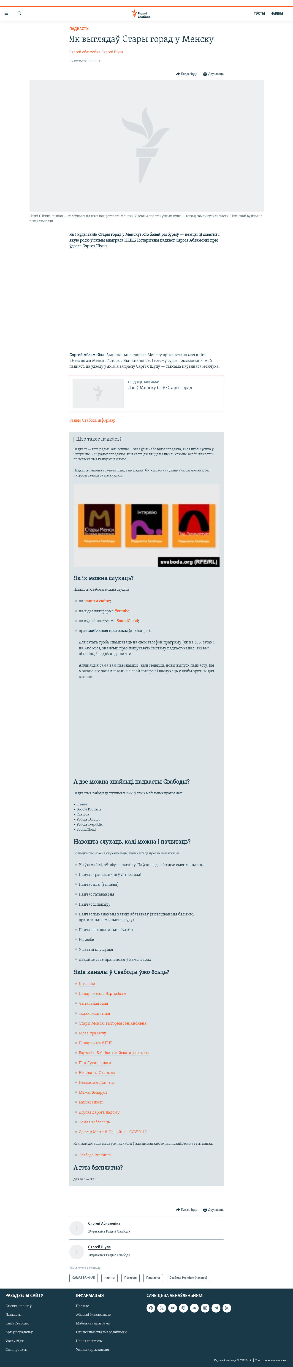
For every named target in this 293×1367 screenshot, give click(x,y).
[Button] (187, 74)
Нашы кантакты (89, 1341)
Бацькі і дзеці (91, 1102)
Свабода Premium (95, 1155)
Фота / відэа (15, 1341)
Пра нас (82, 1306)
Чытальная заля (93, 1003)
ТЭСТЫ (259, 14)
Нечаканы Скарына (97, 1073)
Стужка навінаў (18, 1306)
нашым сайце (97, 601)
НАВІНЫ (277, 14)
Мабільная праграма (93, 1323)
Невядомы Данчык (96, 1083)
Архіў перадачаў (19, 1332)
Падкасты (79, 29)
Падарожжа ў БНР (95, 1043)
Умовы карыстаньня (92, 1349)
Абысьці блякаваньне (93, 1315)
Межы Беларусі (93, 1092)
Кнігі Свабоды (17, 1323)
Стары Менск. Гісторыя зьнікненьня (112, 1023)
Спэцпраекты (16, 1349)
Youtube (122, 611)
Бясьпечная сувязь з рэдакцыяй (101, 1332)
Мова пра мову (92, 1033)
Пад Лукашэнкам (95, 1063)
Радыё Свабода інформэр (92, 420)
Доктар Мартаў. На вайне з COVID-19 (112, 1132)
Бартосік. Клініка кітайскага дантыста (114, 1053)
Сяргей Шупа (112, 52)
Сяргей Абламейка (84, 52)
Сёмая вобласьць (94, 1122)
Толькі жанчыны (94, 1014)
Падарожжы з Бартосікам (102, 994)
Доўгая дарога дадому (99, 1112)
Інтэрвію (87, 984)
